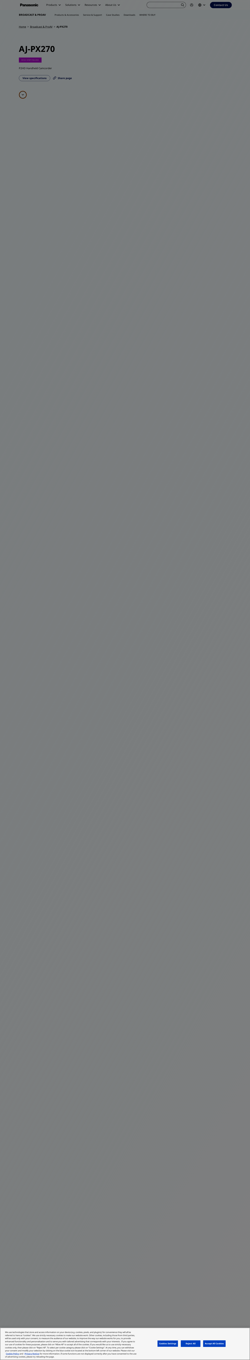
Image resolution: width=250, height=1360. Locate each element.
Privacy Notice (32, 1353)
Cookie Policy (12, 1353)
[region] (125, 1344)
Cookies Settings (167, 1343)
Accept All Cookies (214, 1343)
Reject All (191, 1343)
